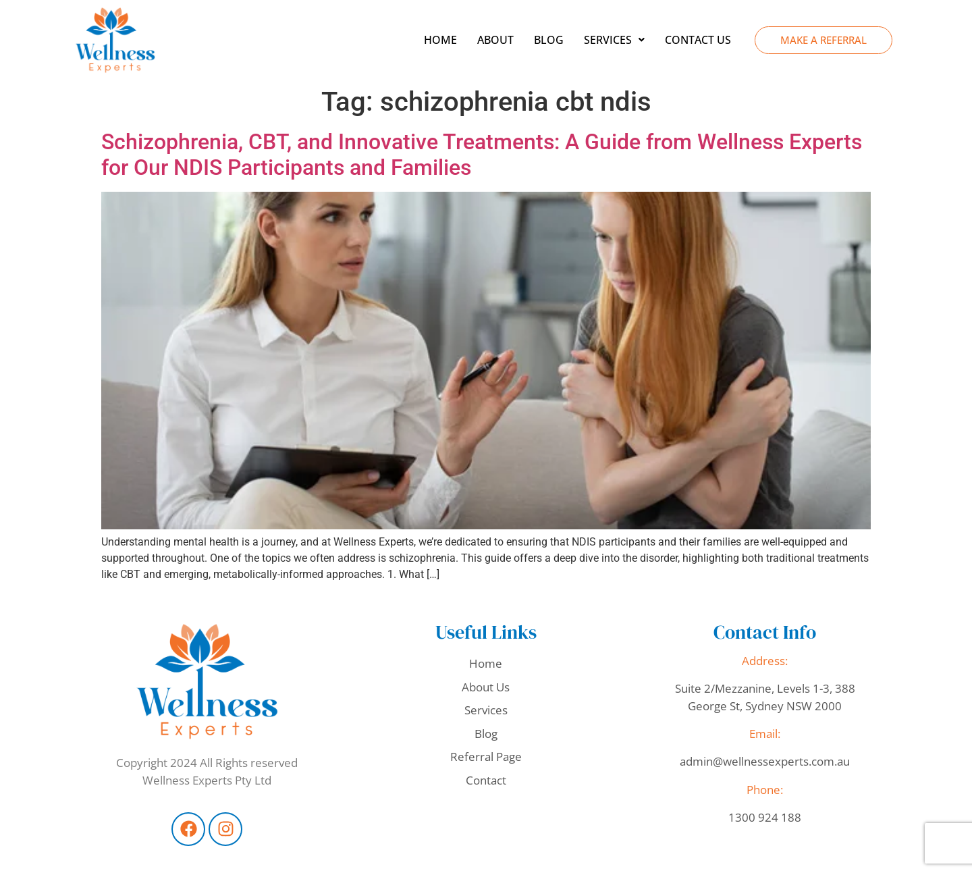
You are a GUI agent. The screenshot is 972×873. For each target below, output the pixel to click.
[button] (614, 39)
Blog (549, 39)
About (495, 39)
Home (440, 39)
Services (614, 39)
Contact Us (698, 39)
